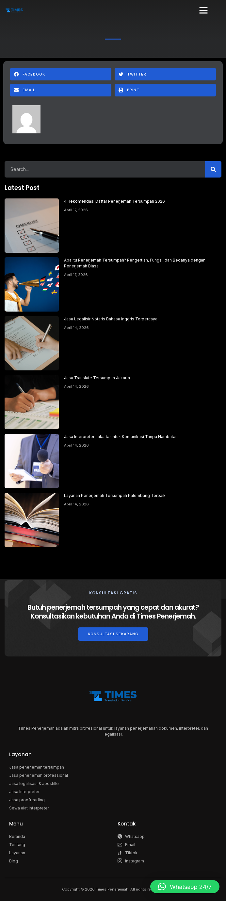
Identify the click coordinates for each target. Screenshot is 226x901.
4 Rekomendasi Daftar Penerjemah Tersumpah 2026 (114, 201)
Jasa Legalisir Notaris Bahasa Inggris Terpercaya (110, 318)
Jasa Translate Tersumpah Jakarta (97, 377)
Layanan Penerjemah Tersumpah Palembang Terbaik (115, 495)
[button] (203, 10)
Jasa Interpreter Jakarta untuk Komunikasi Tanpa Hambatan (121, 436)
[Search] (213, 169)
